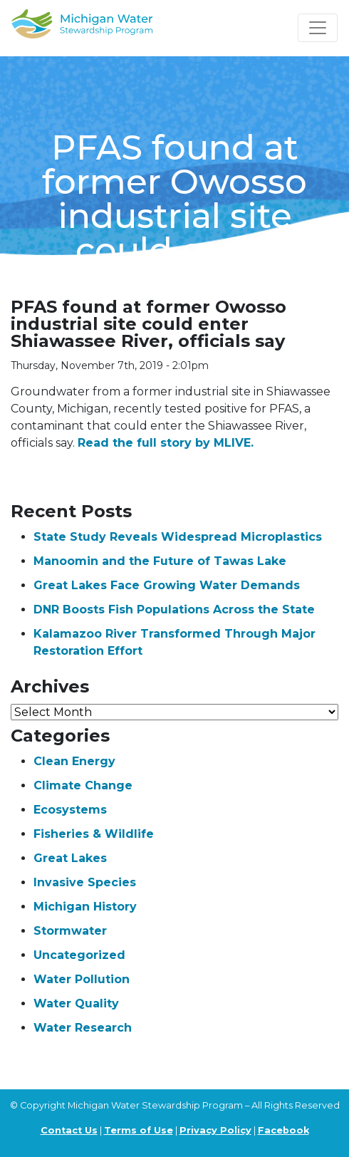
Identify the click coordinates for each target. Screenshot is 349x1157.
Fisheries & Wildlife (93, 834)
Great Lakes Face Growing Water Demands (166, 585)
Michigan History (85, 906)
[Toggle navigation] (318, 28)
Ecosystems (70, 809)
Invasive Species (84, 882)
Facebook (283, 1130)
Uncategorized (79, 955)
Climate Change (82, 785)
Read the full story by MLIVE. (166, 443)
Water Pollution (81, 979)
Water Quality (76, 1003)
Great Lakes (70, 858)
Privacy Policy (215, 1130)
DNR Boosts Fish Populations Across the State (174, 609)
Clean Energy (74, 761)
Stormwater (70, 931)
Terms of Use (138, 1130)
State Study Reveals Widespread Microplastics (177, 537)
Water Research (82, 1027)
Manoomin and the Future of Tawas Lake (159, 561)
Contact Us (69, 1130)
